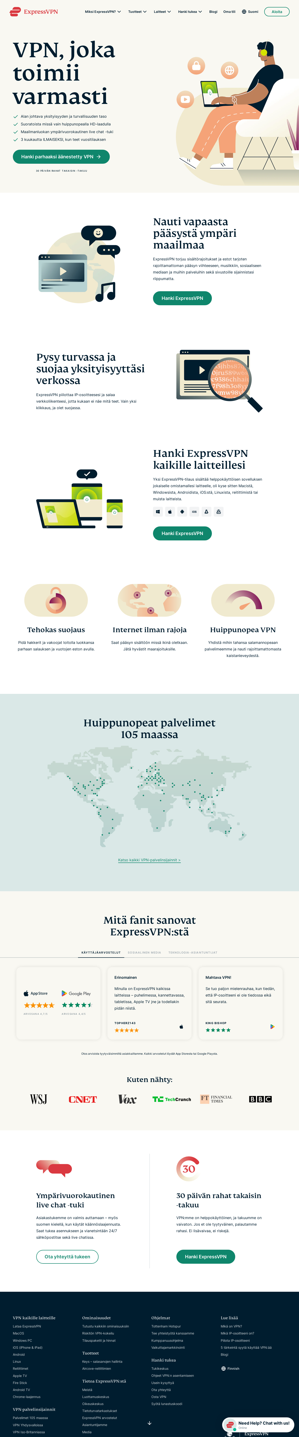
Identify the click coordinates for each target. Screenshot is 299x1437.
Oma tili (229, 11)
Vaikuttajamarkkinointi (168, 1348)
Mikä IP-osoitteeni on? (237, 1333)
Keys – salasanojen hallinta (102, 1362)
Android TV (21, 1390)
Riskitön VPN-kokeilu (98, 1333)
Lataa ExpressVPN (27, 1326)
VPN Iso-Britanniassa (29, 1432)
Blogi (213, 11)
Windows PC (22, 1340)
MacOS (18, 1333)
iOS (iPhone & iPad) (28, 1348)
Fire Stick (20, 1383)
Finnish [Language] (233, 1369)
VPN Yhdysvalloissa (28, 1425)
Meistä (87, 1390)
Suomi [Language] (253, 12)
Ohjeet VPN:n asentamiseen (172, 1376)
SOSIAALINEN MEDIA (144, 952)
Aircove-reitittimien (96, 1369)
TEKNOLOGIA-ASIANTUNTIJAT (193, 952)
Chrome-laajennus (26, 1397)
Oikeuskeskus (92, 1404)
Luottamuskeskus (95, 1397)
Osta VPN (158, 1397)
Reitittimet (20, 1369)
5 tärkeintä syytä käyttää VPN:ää (246, 1348)
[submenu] (119, 11)
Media (87, 1432)
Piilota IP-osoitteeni (235, 1340)
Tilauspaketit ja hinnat (99, 1340)
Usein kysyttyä (162, 1383)
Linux (17, 1362)
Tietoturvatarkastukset (99, 1411)
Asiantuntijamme (94, 1425)
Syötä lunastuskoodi (166, 1404)
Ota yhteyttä (161, 1390)
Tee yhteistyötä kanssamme (172, 1333)
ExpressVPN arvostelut (99, 1418)
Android (19, 1355)
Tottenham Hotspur (166, 1326)
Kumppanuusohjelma (167, 1340)
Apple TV (20, 1376)
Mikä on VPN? (231, 1326)
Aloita (277, 11)
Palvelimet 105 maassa (30, 1418)
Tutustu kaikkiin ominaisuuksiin (105, 1326)
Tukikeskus (159, 1369)
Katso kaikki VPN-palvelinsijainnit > (149, 860)
